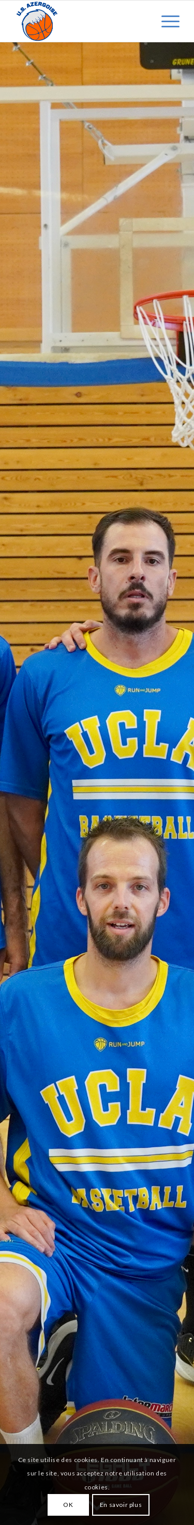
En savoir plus (121, 1504)
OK (68, 1504)
